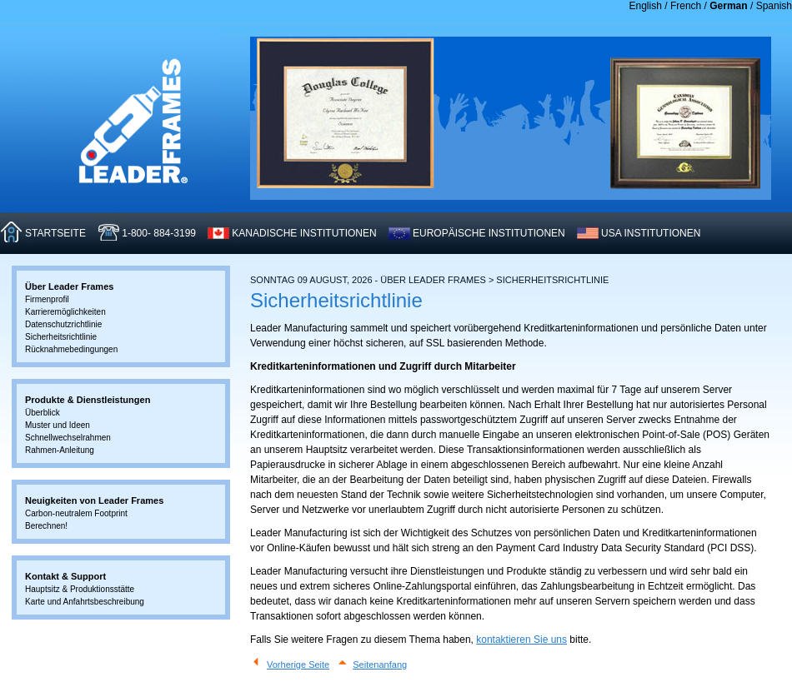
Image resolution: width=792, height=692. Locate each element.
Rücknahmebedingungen (71, 349)
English (645, 6)
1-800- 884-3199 (159, 233)
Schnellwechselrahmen (68, 437)
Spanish (774, 6)
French (685, 6)
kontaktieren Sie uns (521, 639)
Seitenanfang (380, 665)
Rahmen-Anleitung (59, 450)
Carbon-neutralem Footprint (76, 513)
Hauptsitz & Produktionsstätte (79, 589)
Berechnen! (46, 525)
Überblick (42, 412)
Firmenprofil (47, 299)
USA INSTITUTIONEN (650, 233)
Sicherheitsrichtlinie (61, 336)
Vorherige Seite (298, 665)
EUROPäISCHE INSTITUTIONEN (489, 233)
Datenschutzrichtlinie (63, 324)
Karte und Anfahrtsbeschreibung (84, 601)
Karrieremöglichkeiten (65, 311)
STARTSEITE (55, 233)
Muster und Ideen (57, 425)
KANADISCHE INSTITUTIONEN (304, 233)
